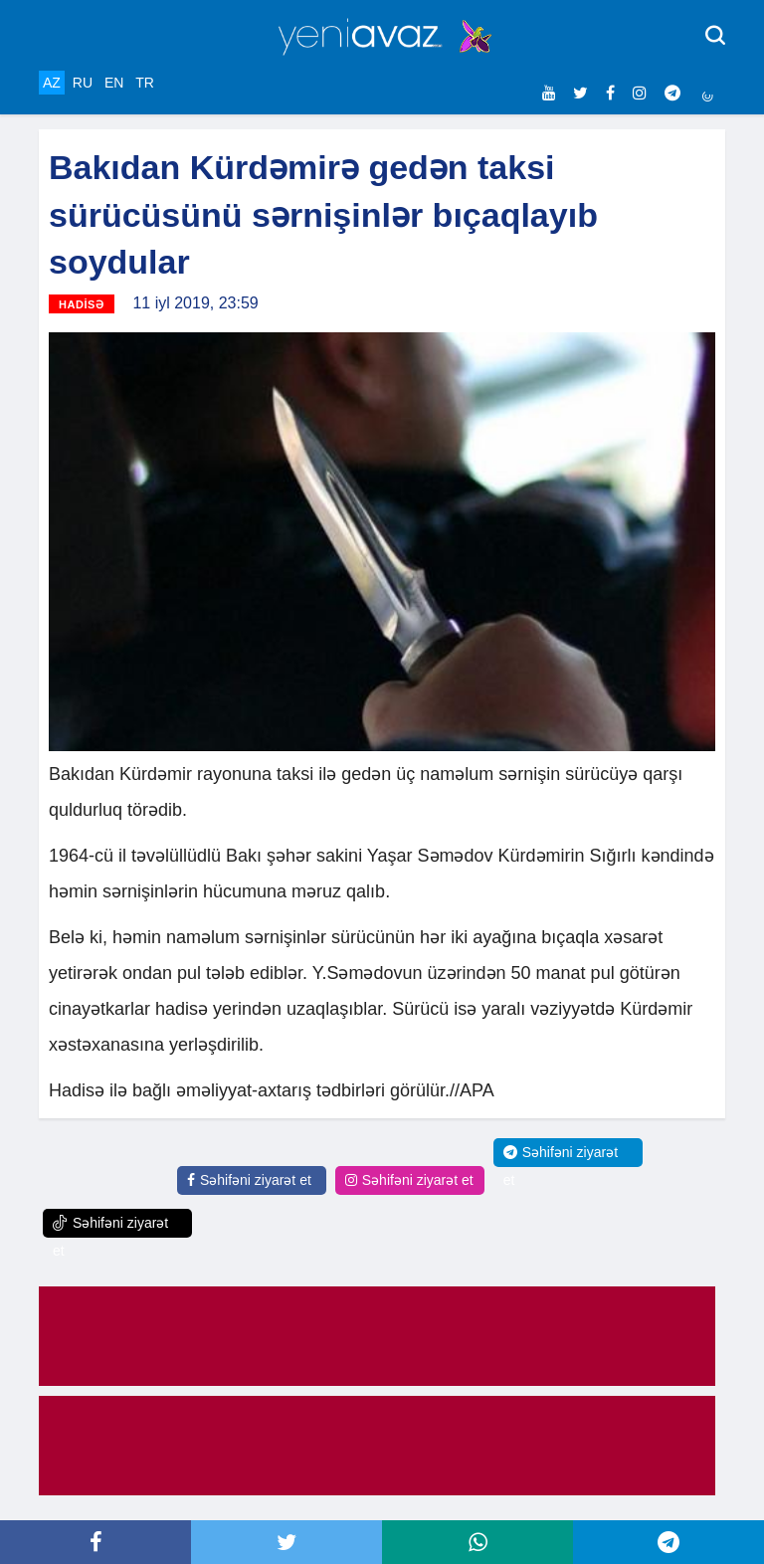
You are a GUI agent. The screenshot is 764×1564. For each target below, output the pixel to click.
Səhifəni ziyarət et (249, 1180)
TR (144, 83)
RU (83, 83)
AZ (52, 83)
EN (113, 83)
